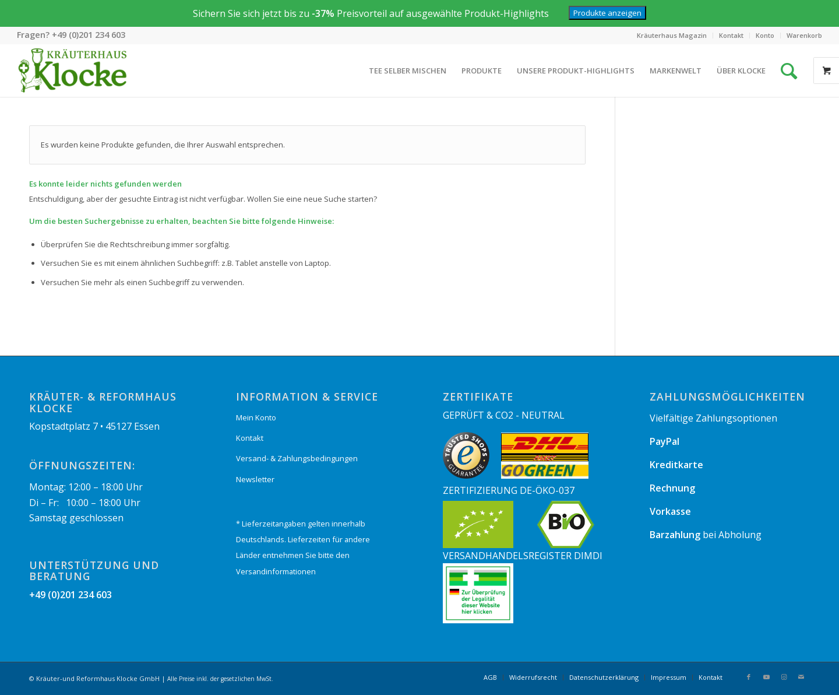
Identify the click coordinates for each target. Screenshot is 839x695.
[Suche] (789, 70)
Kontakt (731, 35)
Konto (765, 35)
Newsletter (255, 479)
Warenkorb (804, 35)
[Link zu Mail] (801, 677)
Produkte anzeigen (607, 13)
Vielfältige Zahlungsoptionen (713, 418)
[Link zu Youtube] (766, 677)
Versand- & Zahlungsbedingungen (297, 458)
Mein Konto (256, 417)
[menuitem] (672, 35)
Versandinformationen (276, 571)
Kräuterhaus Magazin (672, 35)
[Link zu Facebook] (748, 677)
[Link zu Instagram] (783, 677)
